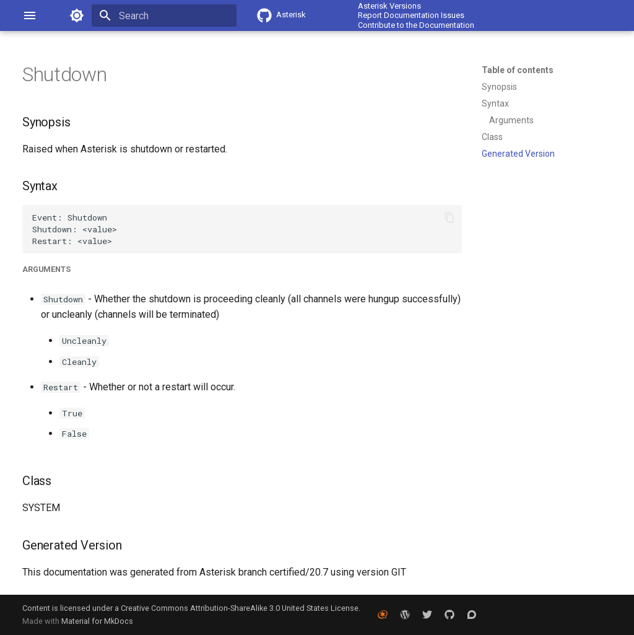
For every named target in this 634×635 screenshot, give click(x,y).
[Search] (164, 15)
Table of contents (518, 70)
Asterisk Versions (389, 6)
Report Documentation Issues (411, 15)
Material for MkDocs (97, 621)
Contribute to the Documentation (416, 25)
